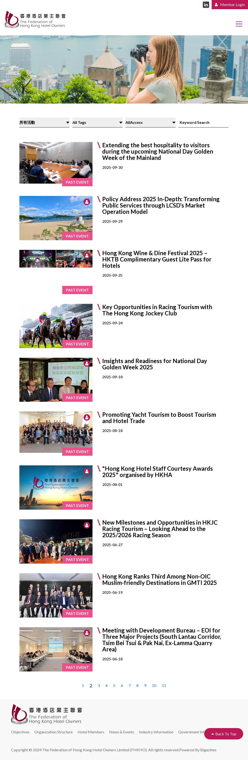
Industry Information (156, 732)
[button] (124, 218)
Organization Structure (53, 732)
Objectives (20, 732)
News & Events (121, 732)
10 (154, 685)
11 (164, 685)
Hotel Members (91, 732)
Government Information (199, 732)
